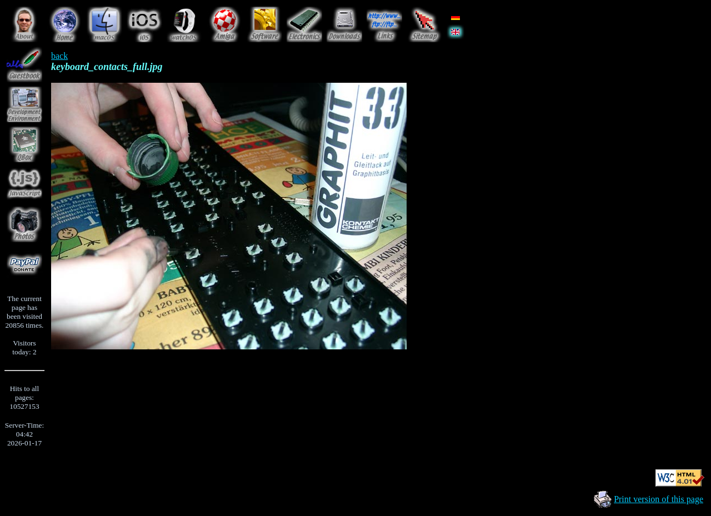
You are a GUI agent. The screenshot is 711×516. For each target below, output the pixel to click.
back (59, 56)
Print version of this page (658, 499)
